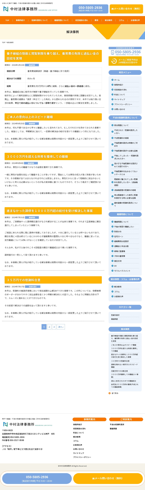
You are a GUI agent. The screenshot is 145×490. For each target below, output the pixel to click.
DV (115, 265)
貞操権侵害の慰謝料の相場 (125, 190)
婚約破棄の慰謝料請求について (126, 204)
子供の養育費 (119, 256)
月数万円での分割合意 (119, 371)
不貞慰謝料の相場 (121, 138)
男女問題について (121, 125)
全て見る (115, 393)
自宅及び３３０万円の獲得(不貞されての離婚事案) (124, 385)
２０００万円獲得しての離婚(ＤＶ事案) (124, 375)
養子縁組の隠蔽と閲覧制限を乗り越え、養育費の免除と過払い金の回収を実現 (53, 55)
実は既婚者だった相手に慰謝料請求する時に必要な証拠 (126, 196)
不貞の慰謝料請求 (117, 424)
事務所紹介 (20, 20)
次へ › (60, 326)
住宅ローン (118, 236)
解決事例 (108, 20)
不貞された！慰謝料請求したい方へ (126, 131)
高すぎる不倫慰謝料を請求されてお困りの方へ (126, 165)
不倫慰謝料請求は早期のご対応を (126, 144)
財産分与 (117, 231)
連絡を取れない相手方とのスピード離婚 (124, 365)
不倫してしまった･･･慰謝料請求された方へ (126, 157)
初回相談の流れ (81, 20)
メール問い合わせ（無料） (126, 8)
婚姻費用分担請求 (121, 241)
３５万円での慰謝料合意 (24, 280)
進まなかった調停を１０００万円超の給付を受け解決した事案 (50, 210)
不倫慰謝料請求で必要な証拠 (126, 150)
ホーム (117, 79)
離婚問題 (32, 65)
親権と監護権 (119, 251)
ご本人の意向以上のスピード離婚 (30, 117)
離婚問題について (61, 20)
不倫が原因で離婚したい (124, 226)
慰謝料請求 (33, 287)
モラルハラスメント (122, 270)
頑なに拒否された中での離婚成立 (123, 381)
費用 (96, 20)
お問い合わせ (119, 109)
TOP (7, 20)
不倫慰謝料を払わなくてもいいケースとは (125, 173)
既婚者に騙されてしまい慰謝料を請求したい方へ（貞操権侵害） (126, 182)
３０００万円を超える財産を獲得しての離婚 (37, 156)
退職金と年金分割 (121, 246)
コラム (121, 20)
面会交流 (117, 261)
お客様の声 (135, 20)
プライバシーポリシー (123, 104)
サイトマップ (119, 99)
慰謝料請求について (40, 20)
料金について (119, 94)
